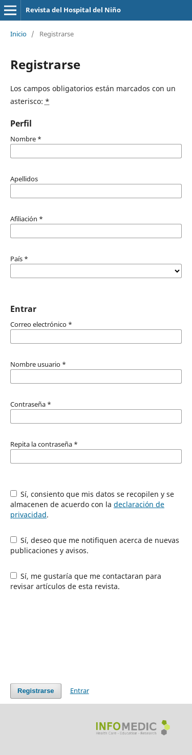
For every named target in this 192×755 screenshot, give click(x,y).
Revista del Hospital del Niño (73, 9)
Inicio (18, 33)
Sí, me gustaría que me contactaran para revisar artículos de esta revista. (86, 581)
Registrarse (35, 691)
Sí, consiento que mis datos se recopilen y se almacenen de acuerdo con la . (92, 504)
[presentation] (88, 637)
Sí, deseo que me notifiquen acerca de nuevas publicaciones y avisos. (95, 545)
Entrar (79, 690)
